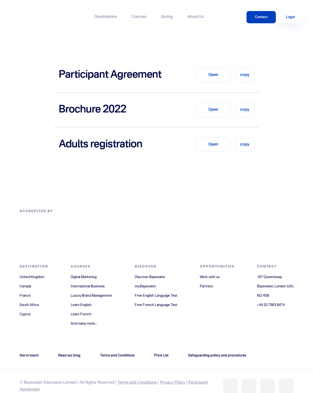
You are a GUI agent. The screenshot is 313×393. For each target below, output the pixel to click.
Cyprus (25, 314)
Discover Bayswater (150, 277)
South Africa (29, 305)
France (25, 295)
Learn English (81, 305)
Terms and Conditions (137, 383)
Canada (25, 286)
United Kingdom (32, 277)
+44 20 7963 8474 (271, 305)
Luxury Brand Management (91, 295)
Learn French (81, 314)
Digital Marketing (84, 277)
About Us (195, 17)
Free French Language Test (156, 305)
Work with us (210, 277)
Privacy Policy (172, 383)
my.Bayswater (145, 286)
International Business (88, 286)
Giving (167, 17)
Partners (206, 286)
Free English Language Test (156, 295)
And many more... (84, 323)
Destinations (105, 17)
